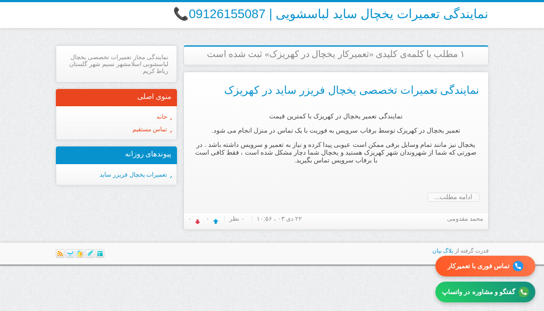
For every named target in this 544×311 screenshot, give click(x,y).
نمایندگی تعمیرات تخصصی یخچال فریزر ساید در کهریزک (352, 90)
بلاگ (448, 251)
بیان (437, 251)
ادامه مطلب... (454, 196)
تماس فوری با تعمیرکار (485, 266)
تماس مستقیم (149, 129)
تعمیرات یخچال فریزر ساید (133, 174)
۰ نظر (237, 218)
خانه (162, 116)
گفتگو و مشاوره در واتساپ (485, 292)
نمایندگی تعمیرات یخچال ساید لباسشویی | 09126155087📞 (330, 14)
